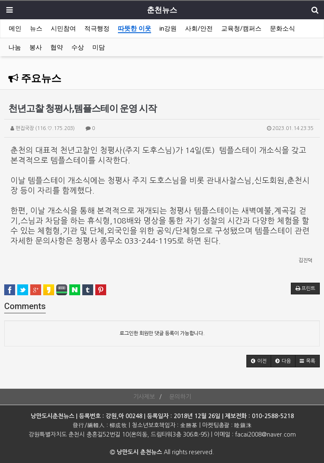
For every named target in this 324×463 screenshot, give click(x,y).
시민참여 (63, 28)
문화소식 (282, 28)
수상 (77, 47)
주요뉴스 (34, 78)
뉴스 (36, 28)
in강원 (168, 28)
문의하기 (180, 397)
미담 (98, 47)
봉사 (35, 47)
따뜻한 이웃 (134, 28)
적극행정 (97, 28)
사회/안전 (199, 28)
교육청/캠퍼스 (241, 28)
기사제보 (144, 397)
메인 (15, 28)
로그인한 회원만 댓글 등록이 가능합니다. (162, 333)
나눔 (14, 47)
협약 (56, 47)
